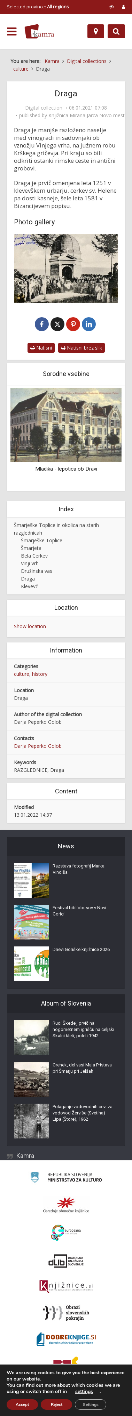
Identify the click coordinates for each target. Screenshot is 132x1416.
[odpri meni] (11, 31)
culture (21, 674)
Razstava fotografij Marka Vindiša (78, 869)
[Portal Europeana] (66, 1233)
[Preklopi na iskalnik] (116, 31)
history (39, 674)
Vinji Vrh (30, 563)
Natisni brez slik (81, 348)
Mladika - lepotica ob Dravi (66, 469)
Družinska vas (36, 571)
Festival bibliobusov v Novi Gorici (79, 911)
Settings (91, 1404)
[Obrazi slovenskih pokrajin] (66, 1313)
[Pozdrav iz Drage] (66, 268)
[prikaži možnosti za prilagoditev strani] (111, 6)
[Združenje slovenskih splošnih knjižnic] (66, 1287)
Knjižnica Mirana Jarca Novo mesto (88, 115)
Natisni (41, 348)
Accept (22, 1404)
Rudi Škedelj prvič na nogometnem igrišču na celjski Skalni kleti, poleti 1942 (83, 1030)
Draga (28, 579)
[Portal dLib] (66, 1261)
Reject (56, 1404)
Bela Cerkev (34, 556)
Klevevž (29, 586)
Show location (30, 626)
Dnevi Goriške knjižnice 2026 (81, 949)
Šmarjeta (31, 548)
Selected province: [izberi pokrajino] (38, 6)
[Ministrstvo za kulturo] (66, 1178)
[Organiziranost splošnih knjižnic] (66, 1205)
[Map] (95, 31)
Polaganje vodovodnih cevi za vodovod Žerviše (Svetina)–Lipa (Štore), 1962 (82, 1113)
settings (84, 1392)
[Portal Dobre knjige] (66, 1339)
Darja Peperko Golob (38, 746)
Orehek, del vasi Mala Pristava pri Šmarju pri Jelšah (82, 1068)
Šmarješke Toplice (41, 540)
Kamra (25, 1156)
